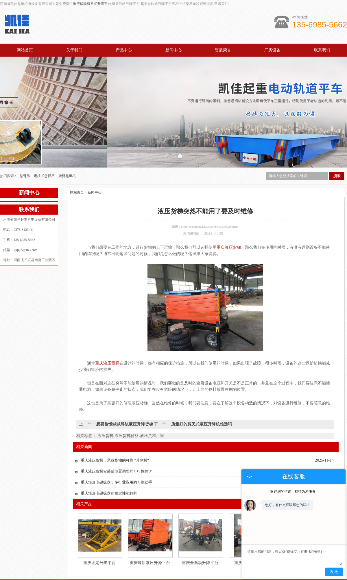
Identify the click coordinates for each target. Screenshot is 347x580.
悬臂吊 (25, 150)
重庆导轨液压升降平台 (150, 537)
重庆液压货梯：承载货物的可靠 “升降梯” (115, 434)
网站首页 (25, 50)
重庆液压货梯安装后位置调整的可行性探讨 (116, 445)
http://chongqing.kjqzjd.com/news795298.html (209, 200)
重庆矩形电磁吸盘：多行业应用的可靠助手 (116, 456)
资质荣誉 (223, 50)
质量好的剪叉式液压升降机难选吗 (201, 398)
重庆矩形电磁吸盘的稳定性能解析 (109, 467)
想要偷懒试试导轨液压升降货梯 (124, 398)
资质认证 (209, 563)
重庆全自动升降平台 (200, 537)
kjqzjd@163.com (26, 224)
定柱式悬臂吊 (45, 150)
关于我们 (74, 50)
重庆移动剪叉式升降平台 (92, 4)
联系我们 (322, 50)
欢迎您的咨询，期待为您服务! (293, 492)
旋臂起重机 (67, 150)
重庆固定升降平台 (99, 537)
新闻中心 (173, 50)
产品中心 (124, 50)
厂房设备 (272, 50)
